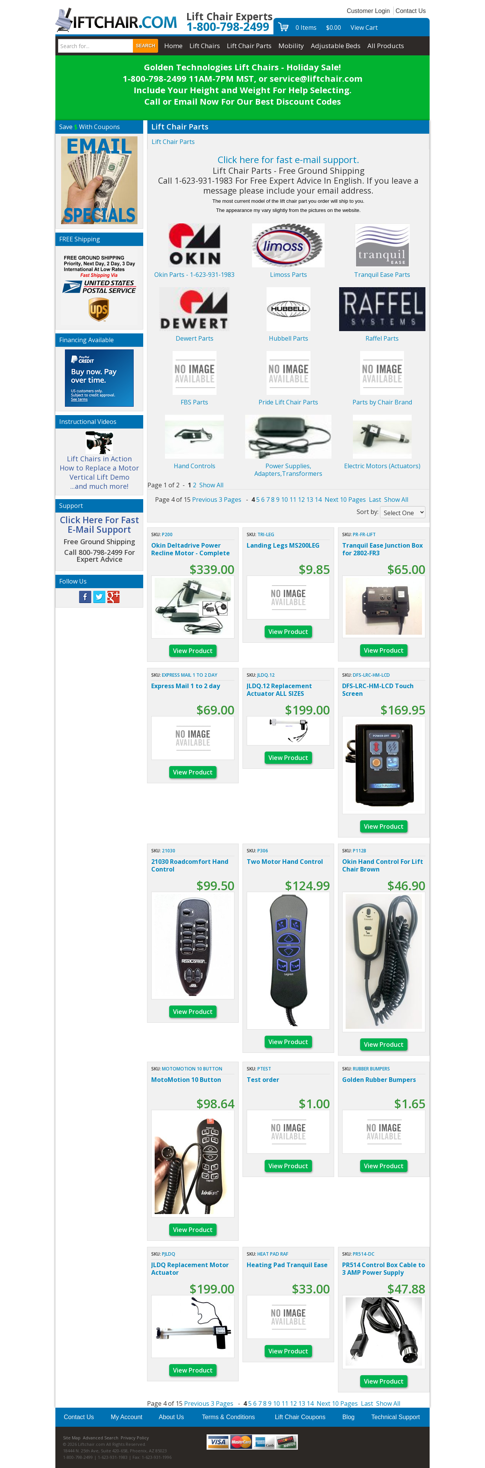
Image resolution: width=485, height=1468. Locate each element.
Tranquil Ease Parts (382, 274)
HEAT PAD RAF (272, 1254)
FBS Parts (194, 402)
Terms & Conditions (228, 1417)
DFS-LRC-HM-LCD (371, 675)
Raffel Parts (382, 338)
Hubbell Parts (288, 338)
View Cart (364, 27)
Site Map (72, 1438)
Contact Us (411, 11)
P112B (359, 850)
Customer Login (368, 11)
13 (309, 499)
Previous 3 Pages (216, 499)
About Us (171, 1417)
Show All (211, 485)
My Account (126, 1417)
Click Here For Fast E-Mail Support (99, 524)
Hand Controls (194, 466)
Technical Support (395, 1417)
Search (145, 46)
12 (301, 499)
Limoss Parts (288, 274)
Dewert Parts (194, 338)
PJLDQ (168, 1254)
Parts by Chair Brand (382, 402)
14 (318, 499)
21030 (168, 850)
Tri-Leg (265, 534)
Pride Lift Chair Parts (288, 402)
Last (375, 499)
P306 (262, 850)
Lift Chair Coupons (300, 1417)
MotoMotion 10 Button (192, 1068)
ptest (264, 1068)
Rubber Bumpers (371, 1068)
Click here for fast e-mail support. (288, 159)
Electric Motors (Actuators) (382, 466)
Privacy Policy (135, 1438)
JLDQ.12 (266, 675)
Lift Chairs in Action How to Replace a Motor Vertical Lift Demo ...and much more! (99, 464)
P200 (167, 534)
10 (284, 499)
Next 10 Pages (345, 499)
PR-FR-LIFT (364, 534)
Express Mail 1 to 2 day (189, 675)
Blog (348, 1417)
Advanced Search (100, 1438)
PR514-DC (363, 1254)
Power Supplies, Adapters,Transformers (288, 470)
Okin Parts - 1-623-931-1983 (194, 274)
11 (292, 499)
